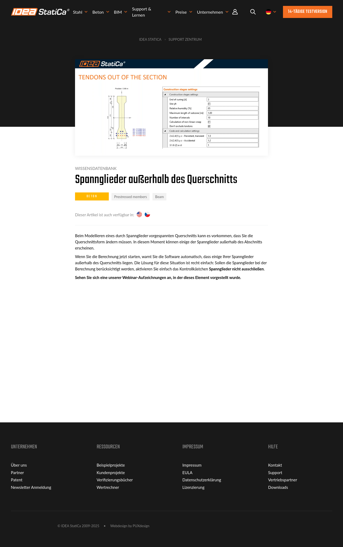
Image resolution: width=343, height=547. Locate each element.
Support (275, 472)
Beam (159, 197)
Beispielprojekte (111, 465)
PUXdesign (141, 526)
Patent (17, 479)
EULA (187, 472)
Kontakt (275, 465)
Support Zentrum (185, 39)
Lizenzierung (193, 487)
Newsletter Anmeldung (31, 487)
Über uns (19, 465)
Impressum (192, 465)
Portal (235, 12)
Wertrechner (108, 487)
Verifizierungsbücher (115, 479)
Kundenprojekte (111, 472)
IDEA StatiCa (150, 39)
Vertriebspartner (282, 479)
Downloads (278, 487)
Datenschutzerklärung (201, 479)
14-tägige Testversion (307, 11)
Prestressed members (130, 197)
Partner (17, 472)
